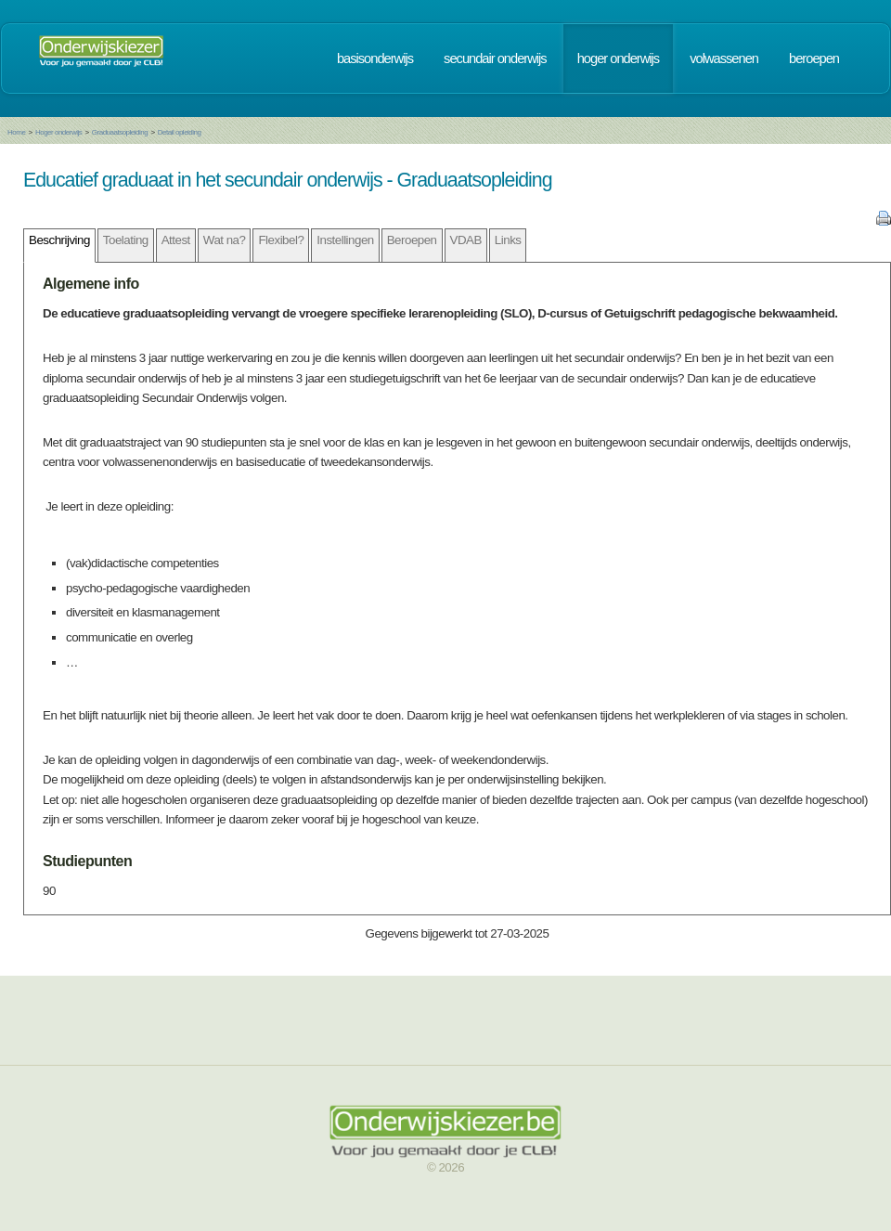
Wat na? (224, 240)
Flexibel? (280, 240)
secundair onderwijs (495, 58)
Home (16, 132)
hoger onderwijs (618, 58)
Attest (175, 240)
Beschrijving (59, 240)
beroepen (814, 58)
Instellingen (344, 240)
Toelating (125, 240)
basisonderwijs (375, 58)
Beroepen (412, 240)
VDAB (466, 240)
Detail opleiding (179, 132)
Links (508, 240)
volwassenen (724, 58)
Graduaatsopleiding (120, 132)
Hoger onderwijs (58, 132)
